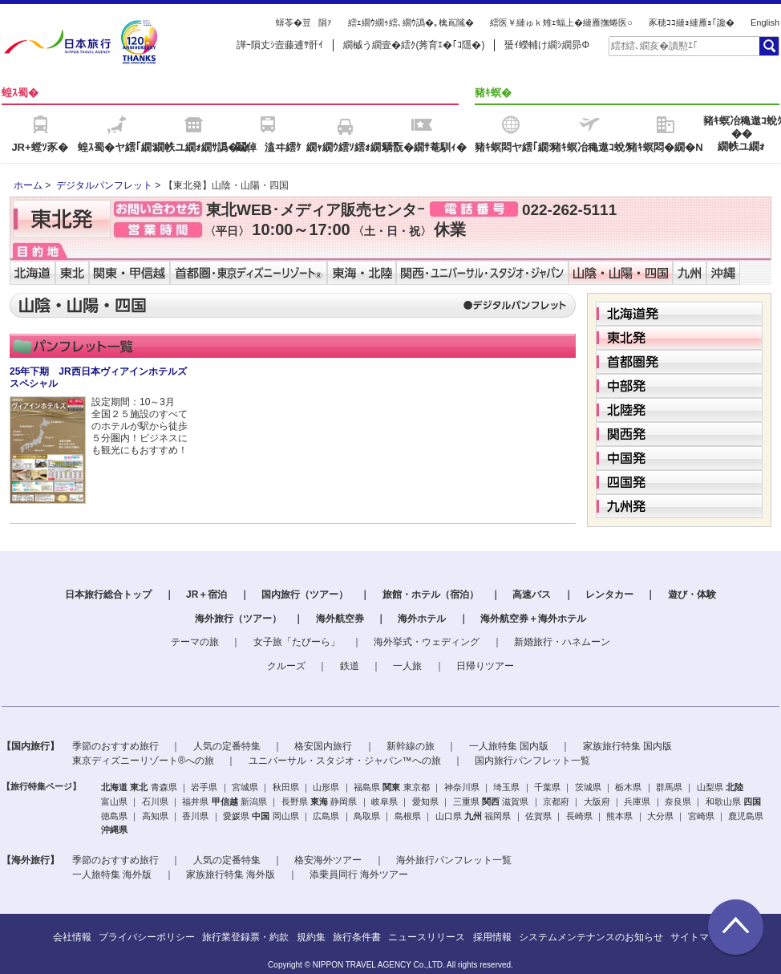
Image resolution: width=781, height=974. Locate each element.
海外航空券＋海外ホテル (533, 618)
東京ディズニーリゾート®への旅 (143, 760)
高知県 (155, 816)
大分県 (660, 816)
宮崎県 (701, 816)
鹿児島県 (745, 816)
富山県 (114, 801)
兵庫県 (637, 801)
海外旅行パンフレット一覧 (454, 860)
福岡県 (497, 816)
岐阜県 (384, 801)
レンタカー (609, 594)
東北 (139, 787)
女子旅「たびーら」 (296, 641)
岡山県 (286, 816)
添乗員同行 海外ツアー (359, 874)
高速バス (531, 594)
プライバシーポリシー (147, 937)
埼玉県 (506, 787)
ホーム (28, 185)
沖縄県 (114, 829)
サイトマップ (699, 937)
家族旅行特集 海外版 (230, 874)
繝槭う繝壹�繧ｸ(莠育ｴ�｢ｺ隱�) (413, 45)
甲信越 (225, 801)
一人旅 (407, 666)
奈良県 (678, 801)
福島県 (367, 787)
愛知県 (425, 801)
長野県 (294, 801)
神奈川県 (462, 787)
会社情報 (72, 937)
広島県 (326, 816)
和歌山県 (723, 801)
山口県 (448, 816)
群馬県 (669, 787)
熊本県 (619, 816)
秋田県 (286, 787)
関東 (391, 787)
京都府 (556, 801)
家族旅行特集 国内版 (627, 746)
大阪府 (597, 801)
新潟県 (254, 801)
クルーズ (286, 666)
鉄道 (349, 666)
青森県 (164, 787)
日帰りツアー (485, 666)
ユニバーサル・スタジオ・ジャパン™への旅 (345, 760)
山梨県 (710, 787)
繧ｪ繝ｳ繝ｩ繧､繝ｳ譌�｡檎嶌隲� (411, 22)
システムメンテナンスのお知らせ (591, 937)
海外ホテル (422, 618)
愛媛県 (236, 816)
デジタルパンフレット (104, 185)
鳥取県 (367, 816)
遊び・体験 (692, 594)
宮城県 (245, 787)
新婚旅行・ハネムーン (562, 641)
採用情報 (492, 937)
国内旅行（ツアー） (304, 594)
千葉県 (547, 787)
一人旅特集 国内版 (508, 746)
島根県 (408, 816)
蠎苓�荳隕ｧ (304, 22)
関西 (491, 801)
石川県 (155, 801)
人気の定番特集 (227, 746)
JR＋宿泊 (206, 594)
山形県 (326, 787)
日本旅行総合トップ (108, 594)
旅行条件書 (357, 937)
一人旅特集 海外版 (112, 874)
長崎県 (579, 816)
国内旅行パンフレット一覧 (532, 760)
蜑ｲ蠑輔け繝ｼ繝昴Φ (546, 45)
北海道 (114, 787)
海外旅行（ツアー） (238, 618)
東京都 (416, 787)
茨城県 (588, 787)
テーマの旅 (195, 641)
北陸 (734, 787)
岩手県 (204, 787)
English (765, 22)
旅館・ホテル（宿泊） (430, 594)
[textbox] (683, 46)
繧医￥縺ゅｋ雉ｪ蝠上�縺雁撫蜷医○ (561, 22)
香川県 (195, 816)
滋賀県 (515, 801)
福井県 (195, 801)
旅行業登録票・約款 (245, 937)
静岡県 (343, 801)
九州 (473, 816)
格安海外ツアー (328, 860)
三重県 (466, 801)
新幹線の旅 (410, 746)
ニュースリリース (426, 937)
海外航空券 (340, 618)
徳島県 (114, 816)
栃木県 (628, 787)
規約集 (311, 937)
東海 (319, 801)
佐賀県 (538, 816)
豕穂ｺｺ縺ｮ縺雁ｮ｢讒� (691, 22)
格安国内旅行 (323, 746)
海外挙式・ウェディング (427, 641)
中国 (260, 816)
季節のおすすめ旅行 (115, 746)
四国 (752, 801)
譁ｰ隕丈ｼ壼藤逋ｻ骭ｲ (280, 45)
